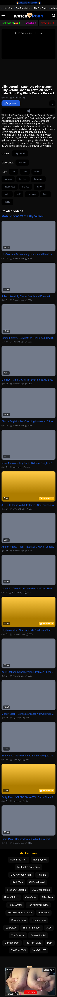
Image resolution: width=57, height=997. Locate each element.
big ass (25, 187)
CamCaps (30, 897)
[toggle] (3, 15)
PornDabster (15, 905)
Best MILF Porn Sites (28, 867)
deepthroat (10, 187)
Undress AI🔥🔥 (10, 23)
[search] (53, 15)
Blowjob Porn (18, 920)
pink (25, 171)
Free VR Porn (11, 897)
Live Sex (8, 8)
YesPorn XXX (18, 950)
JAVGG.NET (39, 950)
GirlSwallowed (37, 882)
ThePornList (17, 935)
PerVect (22, 162)
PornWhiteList (38, 935)
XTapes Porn (39, 920)
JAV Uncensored (41, 890)
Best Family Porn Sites (20, 912)
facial (7, 194)
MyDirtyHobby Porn (21, 874)
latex (45, 194)
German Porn (12, 943)
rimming (32, 194)
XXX (49, 927)
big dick (22, 179)
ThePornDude (40, 8)
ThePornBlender (31, 927)
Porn (49, 943)
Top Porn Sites (23, 8)
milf (19, 194)
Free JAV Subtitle (16, 890)
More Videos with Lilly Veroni (22, 216)
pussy (7, 202)
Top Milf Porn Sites (38, 905)
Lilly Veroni (20, 153)
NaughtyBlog (40, 859)
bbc (13, 171)
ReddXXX (17, 882)
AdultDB (42, 874)
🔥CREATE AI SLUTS (27, 3)
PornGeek (43, 912)
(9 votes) (11, 103)
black (37, 171)
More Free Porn (18, 859)
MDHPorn (47, 897)
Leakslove (11, 927)
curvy (39, 187)
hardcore (38, 179)
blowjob (8, 179)
